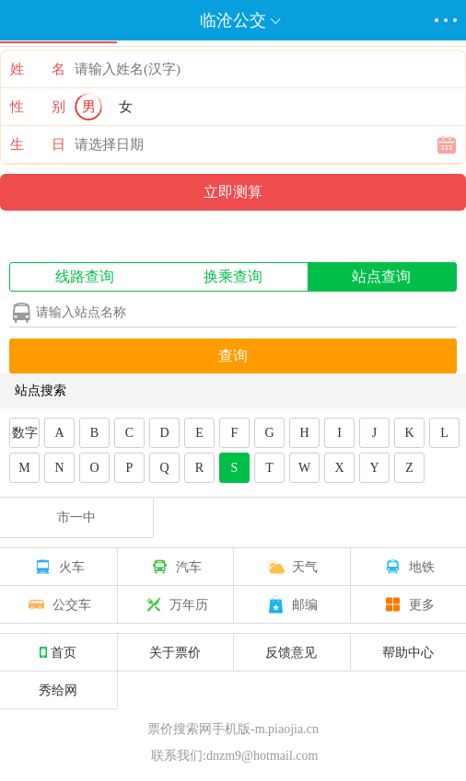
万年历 (175, 604)
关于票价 (175, 652)
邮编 (291, 604)
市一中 (76, 517)
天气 (291, 566)
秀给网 (58, 690)
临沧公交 (233, 20)
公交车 (58, 604)
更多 (408, 604)
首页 (58, 652)
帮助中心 (408, 652)
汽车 (175, 566)
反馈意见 (291, 652)
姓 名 (37, 69)
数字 (25, 433)
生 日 (37, 144)
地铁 (408, 566)
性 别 (37, 106)
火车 (58, 566)
